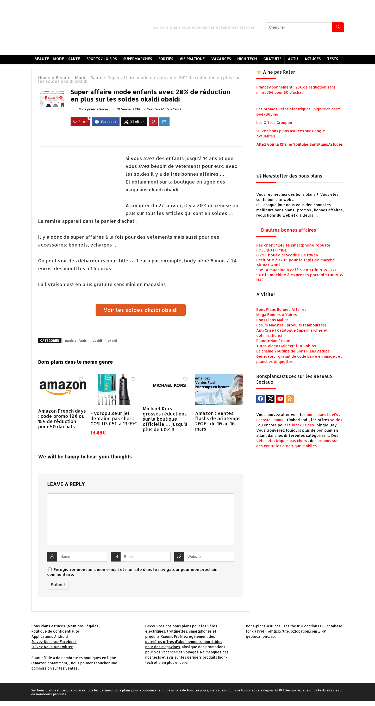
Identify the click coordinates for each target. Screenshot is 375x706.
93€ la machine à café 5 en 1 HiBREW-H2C (296, 269)
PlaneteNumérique (273, 340)
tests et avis (163, 657)
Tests (332, 58)
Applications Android (50, 636)
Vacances (221, 58)
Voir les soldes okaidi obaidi (141, 309)
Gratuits (272, 58)
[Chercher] (338, 27)
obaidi (97, 341)
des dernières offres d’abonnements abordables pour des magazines (183, 641)
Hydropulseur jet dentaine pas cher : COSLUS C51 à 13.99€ (113, 418)
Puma (279, 420)
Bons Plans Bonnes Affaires (281, 309)
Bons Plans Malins (272, 320)
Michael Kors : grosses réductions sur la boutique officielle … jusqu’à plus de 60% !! (165, 419)
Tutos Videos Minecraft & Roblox (286, 346)
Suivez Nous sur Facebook (54, 641)
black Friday (303, 425)
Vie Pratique (192, 58)
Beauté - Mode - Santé (79, 77)
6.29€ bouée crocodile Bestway (287, 255)
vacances (169, 652)
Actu (293, 58)
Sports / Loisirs (101, 58)
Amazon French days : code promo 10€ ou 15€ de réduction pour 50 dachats (62, 418)
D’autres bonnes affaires (288, 230)
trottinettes (177, 631)
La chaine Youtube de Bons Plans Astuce (293, 351)
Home (44, 77)
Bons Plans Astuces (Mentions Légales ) (66, 626)
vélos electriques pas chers (281, 440)
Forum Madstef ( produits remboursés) (291, 325)
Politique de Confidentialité (55, 631)
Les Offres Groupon (274, 122)
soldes (336, 420)
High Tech (247, 58)
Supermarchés (137, 58)
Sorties (165, 58)
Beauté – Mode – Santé (57, 58)
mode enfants (75, 341)
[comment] (140, 519)
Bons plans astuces (89, 109)
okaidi (112, 341)
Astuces (312, 58)
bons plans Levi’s (322, 414)
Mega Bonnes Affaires (276, 314)
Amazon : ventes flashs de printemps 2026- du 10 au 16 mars (218, 421)
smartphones (200, 631)
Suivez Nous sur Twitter (52, 647)
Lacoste (263, 420)
